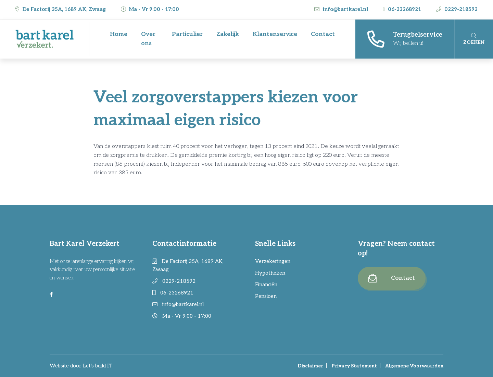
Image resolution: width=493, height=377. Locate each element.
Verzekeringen (272, 261)
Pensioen (266, 296)
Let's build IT (97, 366)
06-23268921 (402, 9)
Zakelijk (227, 34)
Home (118, 34)
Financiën (266, 284)
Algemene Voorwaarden (414, 366)
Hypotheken (270, 273)
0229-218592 (457, 9)
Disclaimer (310, 366)
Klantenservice (275, 34)
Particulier (187, 34)
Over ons (148, 39)
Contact (323, 34)
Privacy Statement (354, 366)
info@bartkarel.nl (341, 9)
